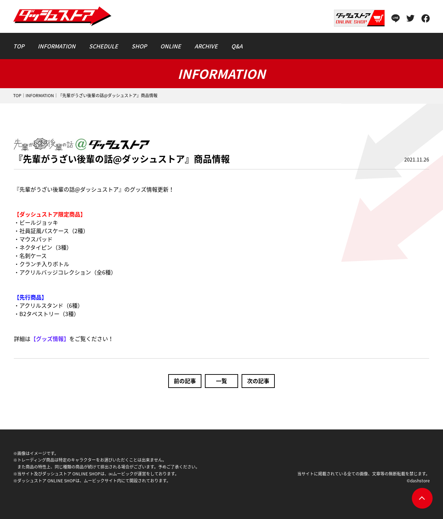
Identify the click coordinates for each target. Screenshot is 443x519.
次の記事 (258, 381)
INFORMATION (40, 95)
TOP (17, 95)
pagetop (422, 498)
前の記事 (185, 381)
